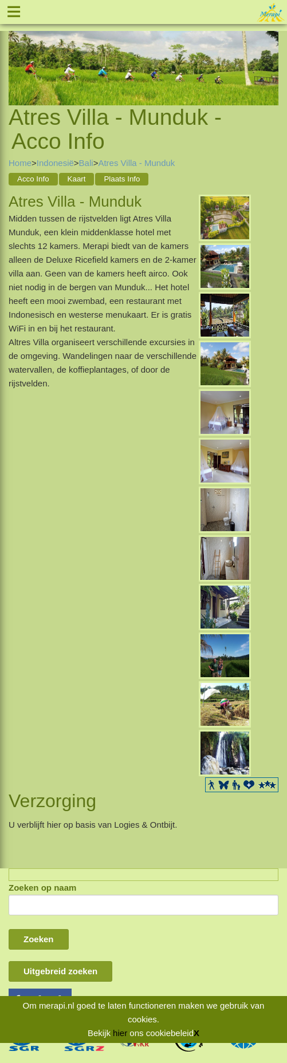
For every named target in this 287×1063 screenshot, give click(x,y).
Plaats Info (122, 179)
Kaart (77, 179)
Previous (17, 53)
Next (269, 53)
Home (20, 163)
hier (120, 1033)
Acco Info (33, 179)
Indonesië (55, 163)
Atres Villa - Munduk (136, 163)
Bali (86, 163)
